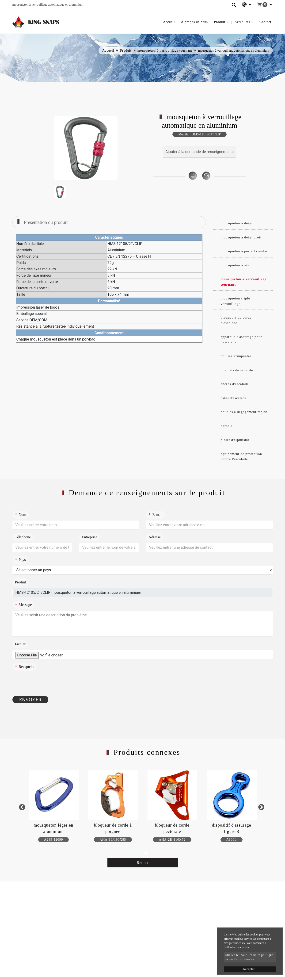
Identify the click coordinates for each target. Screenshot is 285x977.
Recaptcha (24, 667)
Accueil (169, 22)
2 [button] (146, 853)
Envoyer (30, 699)
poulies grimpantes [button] (236, 356)
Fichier (20, 644)
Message (23, 605)
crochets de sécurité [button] (237, 370)
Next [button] (261, 807)
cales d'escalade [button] (234, 398)
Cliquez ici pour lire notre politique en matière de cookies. (249, 957)
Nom (20, 515)
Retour (142, 863)
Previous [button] (22, 807)
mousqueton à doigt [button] (237, 223)
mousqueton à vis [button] (235, 265)
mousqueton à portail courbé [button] (244, 251)
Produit (125, 50)
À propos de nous (194, 22)
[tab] (243, 223)
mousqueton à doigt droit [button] (241, 237)
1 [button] (139, 853)
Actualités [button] (242, 22)
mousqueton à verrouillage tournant (164, 50)
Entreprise (89, 537)
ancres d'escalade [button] (235, 384)
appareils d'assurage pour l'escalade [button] (241, 339)
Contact (265, 22)
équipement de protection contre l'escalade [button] (241, 456)
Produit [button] (219, 22)
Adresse (155, 537)
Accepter (249, 969)
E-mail (156, 515)
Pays (20, 560)
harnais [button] (226, 426)
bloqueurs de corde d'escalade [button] (236, 320)
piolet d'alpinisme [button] (235, 440)
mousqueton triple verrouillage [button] (235, 301)
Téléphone (23, 537)
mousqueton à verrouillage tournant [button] (244, 281)
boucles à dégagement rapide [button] (244, 412)
